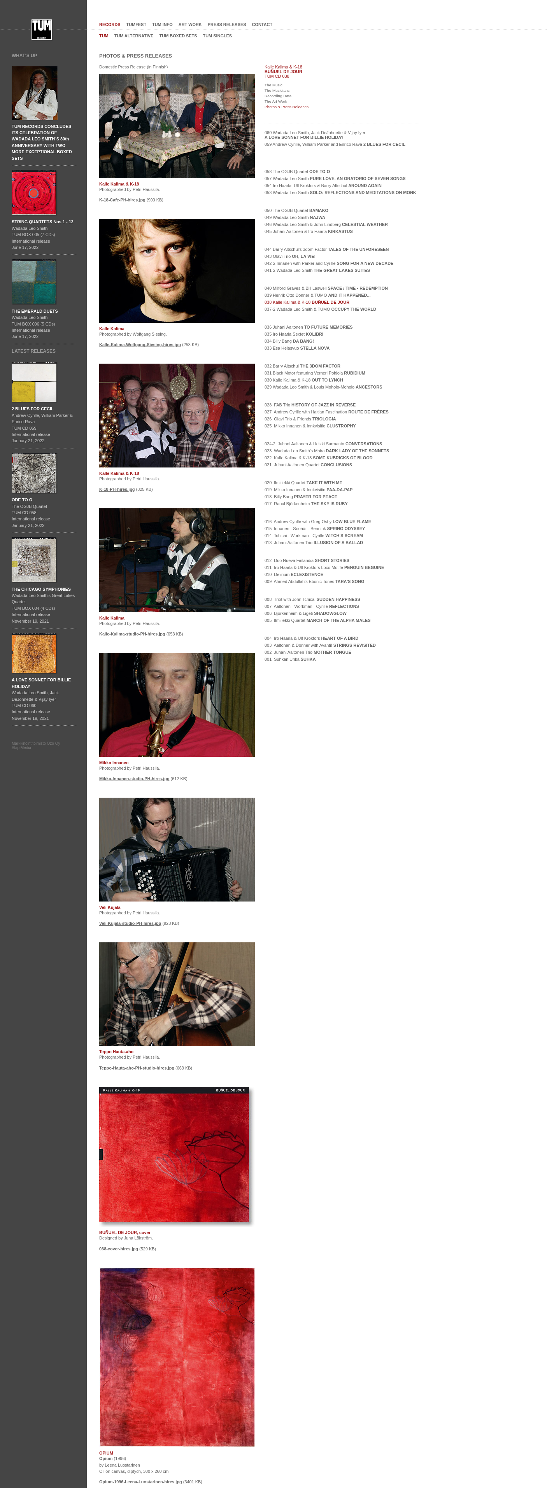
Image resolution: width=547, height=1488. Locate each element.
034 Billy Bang (289, 341)
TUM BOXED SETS (178, 35)
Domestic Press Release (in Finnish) (133, 67)
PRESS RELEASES (227, 24)
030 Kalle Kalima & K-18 (304, 380)
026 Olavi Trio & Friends (300, 419)
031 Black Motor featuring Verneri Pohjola (315, 373)
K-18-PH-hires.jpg (117, 489)
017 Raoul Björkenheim (306, 503)
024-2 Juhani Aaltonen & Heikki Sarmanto (323, 443)
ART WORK (190, 24)
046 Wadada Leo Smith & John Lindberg (326, 224)
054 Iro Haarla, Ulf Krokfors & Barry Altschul (323, 185)
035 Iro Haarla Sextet (294, 334)
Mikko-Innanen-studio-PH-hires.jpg (134, 778)
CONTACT (262, 24)
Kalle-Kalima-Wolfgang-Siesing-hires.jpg (140, 344)
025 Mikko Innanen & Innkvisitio (310, 426)
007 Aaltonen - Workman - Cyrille (312, 606)
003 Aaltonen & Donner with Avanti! (320, 645)
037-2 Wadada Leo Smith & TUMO (320, 309)
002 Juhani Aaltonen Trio (308, 652)
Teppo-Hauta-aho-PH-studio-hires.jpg (136, 1068)
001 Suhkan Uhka (290, 659)
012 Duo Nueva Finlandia (307, 560)
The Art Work (276, 101)
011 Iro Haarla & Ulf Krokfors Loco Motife (324, 567)
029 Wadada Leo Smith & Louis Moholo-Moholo (323, 387)
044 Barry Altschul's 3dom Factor (327, 249)
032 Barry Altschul (302, 366)
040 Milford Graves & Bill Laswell (326, 288)
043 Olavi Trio (290, 256)
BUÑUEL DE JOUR (283, 72)
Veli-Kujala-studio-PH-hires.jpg (130, 923)
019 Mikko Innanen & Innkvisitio (308, 489)
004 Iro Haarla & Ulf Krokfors (311, 638)
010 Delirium (294, 574)
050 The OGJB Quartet (296, 210)
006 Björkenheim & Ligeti (306, 613)
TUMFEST (136, 24)
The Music (273, 85)
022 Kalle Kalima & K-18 (319, 457)
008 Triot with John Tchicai (312, 599)
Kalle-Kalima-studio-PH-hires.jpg (132, 634)
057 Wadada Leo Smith (335, 178)
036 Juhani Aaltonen (309, 327)
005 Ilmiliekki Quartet (318, 620)
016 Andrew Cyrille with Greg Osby (318, 521)
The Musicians (277, 90)
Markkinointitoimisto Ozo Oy (36, 743)
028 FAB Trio (310, 405)
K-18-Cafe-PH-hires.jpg (122, 200)
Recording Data (278, 96)
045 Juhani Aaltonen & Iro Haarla (309, 231)
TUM (104, 35)
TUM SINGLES (217, 35)
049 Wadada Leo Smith (295, 217)
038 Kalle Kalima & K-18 (307, 302)
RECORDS (110, 24)
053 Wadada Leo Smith (340, 192)
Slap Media (21, 748)
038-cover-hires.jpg (118, 1248)
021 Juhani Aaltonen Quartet (308, 464)
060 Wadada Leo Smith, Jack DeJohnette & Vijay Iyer (315, 135)
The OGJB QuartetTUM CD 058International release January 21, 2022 (31, 512)
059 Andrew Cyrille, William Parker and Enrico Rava (335, 144)
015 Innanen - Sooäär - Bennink (315, 528)
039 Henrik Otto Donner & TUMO (318, 295)
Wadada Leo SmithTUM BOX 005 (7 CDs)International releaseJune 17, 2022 (43, 234)
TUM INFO (162, 24)
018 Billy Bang (301, 496)
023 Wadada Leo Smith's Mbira (327, 450)
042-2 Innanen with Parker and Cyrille (329, 263)
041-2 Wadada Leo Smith (317, 270)
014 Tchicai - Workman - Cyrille (314, 535)
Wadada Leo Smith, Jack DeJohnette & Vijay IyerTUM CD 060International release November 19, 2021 (41, 698)
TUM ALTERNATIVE (134, 35)
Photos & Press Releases (287, 107)
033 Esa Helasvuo (297, 348)
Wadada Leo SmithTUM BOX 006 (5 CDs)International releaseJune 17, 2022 (35, 324)
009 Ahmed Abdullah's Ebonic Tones (314, 581)
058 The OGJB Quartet (297, 171)
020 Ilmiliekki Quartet (303, 482)
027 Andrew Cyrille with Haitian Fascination (327, 412)
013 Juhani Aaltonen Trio (314, 542)
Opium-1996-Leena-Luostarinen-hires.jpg (140, 1481)
